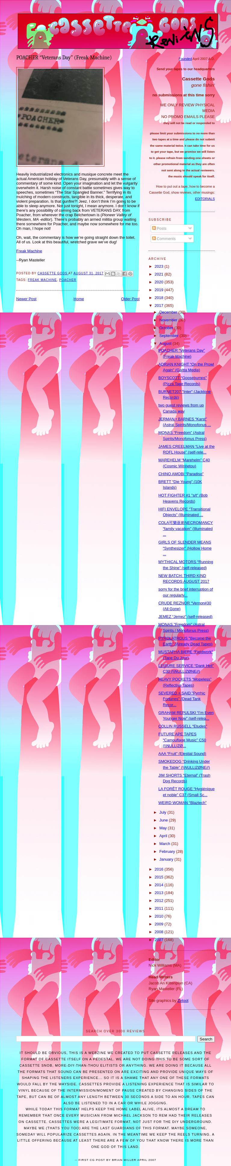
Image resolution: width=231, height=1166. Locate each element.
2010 (160, 916)
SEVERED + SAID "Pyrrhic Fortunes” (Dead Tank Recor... (181, 699)
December (169, 312)
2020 (160, 282)
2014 (160, 885)
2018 (160, 297)
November (169, 320)
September (169, 335)
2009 (160, 924)
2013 (160, 892)
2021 (160, 274)
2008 (160, 932)
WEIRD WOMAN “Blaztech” (182, 802)
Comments (164, 238)
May (163, 828)
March (165, 843)
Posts (159, 228)
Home (79, 299)
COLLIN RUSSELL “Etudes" (182, 726)
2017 (160, 305)
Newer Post (26, 299)
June (164, 820)
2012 (160, 900)
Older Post (130, 299)
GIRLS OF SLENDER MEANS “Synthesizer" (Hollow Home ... (184, 548)
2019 (160, 290)
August (166, 343)
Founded (185, 59)
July (163, 812)
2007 (160, 939)
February (167, 851)
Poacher (67, 280)
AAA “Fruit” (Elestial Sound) (182, 753)
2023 (160, 266)
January (166, 859)
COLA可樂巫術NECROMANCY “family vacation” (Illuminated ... (185, 528)
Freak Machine (29, 251)
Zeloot (182, 1000)
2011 (160, 908)
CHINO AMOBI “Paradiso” (180, 474)
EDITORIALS (205, 199)
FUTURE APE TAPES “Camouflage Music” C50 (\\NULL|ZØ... (182, 740)
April (163, 836)
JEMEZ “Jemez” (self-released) (185, 616)
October (166, 328)
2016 (160, 869)
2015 (160, 877)
